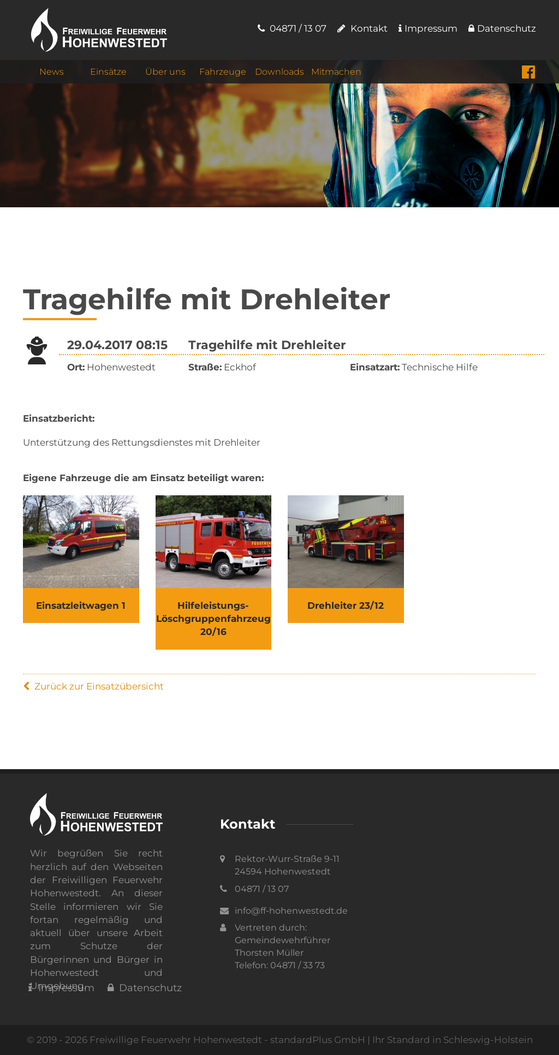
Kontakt (362, 28)
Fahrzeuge (222, 72)
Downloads (279, 72)
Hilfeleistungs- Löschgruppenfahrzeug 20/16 (213, 619)
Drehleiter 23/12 (345, 605)
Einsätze (108, 72)
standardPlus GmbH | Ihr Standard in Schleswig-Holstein (401, 1039)
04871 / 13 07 (292, 28)
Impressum (428, 28)
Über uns (165, 72)
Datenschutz (502, 28)
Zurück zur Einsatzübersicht (93, 686)
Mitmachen (336, 72)
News (51, 72)
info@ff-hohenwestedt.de (291, 911)
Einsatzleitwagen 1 (81, 605)
